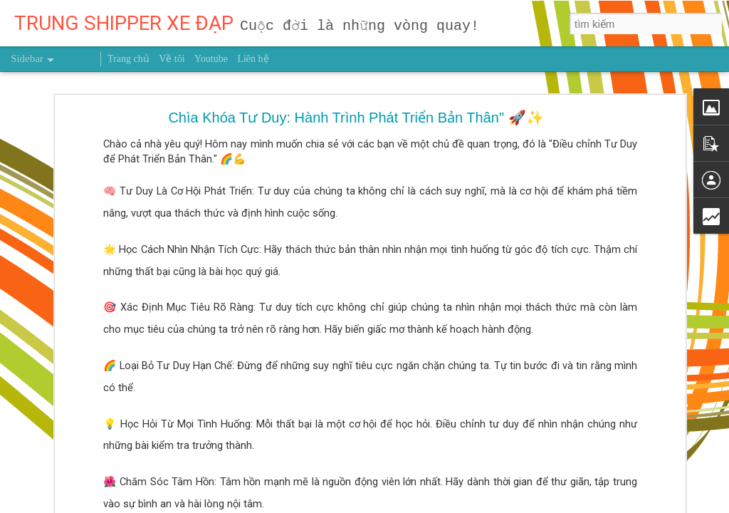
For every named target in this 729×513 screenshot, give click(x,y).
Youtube (211, 58)
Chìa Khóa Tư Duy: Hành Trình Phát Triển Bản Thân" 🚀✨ (355, 117)
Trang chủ (128, 58)
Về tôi (171, 58)
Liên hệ (252, 58)
